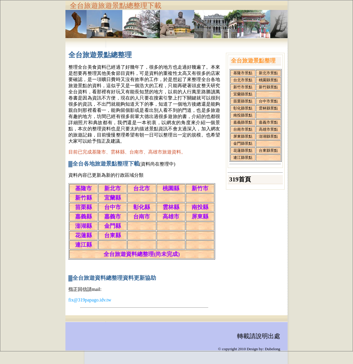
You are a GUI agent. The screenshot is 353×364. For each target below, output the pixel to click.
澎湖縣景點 (268, 136)
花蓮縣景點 (242, 150)
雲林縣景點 (268, 108)
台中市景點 (268, 101)
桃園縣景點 (268, 80)
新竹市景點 (242, 87)
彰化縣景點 (242, 108)
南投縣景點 (242, 115)
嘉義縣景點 (242, 122)
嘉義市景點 (268, 122)
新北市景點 (268, 73)
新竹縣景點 (268, 87)
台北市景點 (242, 80)
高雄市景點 (268, 129)
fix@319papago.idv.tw (89, 299)
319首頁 (240, 179)
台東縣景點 (268, 150)
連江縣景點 (242, 157)
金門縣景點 (242, 143)
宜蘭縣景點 (242, 94)
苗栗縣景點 (242, 101)
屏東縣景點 (242, 136)
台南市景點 (242, 129)
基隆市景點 (242, 73)
